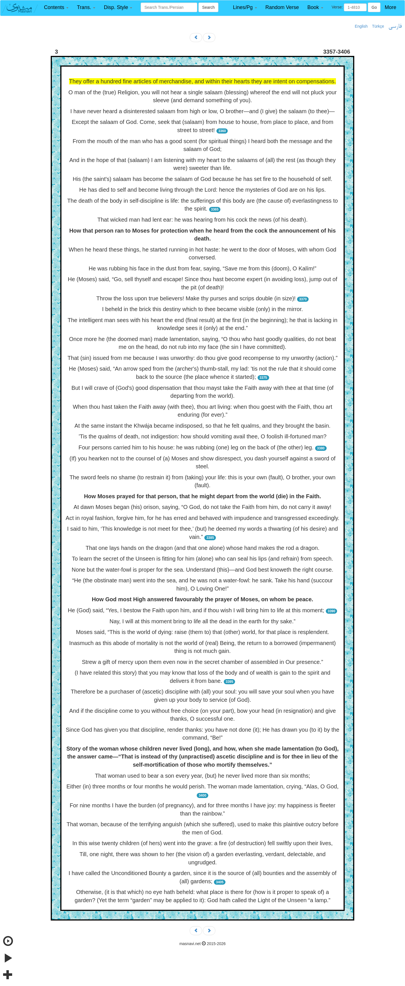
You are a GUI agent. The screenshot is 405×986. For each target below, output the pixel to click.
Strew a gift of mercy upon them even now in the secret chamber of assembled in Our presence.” (202, 662)
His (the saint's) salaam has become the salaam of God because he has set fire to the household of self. (202, 179)
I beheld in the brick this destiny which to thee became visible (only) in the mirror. (202, 309)
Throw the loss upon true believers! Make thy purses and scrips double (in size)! (196, 298)
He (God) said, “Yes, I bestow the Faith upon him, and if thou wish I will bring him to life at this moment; (196, 610)
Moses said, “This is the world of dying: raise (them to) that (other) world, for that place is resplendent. (202, 632)
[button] (56, 7)
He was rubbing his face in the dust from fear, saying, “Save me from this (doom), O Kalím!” (202, 268)
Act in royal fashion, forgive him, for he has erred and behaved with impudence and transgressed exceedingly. (202, 518)
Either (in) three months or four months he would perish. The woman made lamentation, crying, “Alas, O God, (203, 786)
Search (208, 7)
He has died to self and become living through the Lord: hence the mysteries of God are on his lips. (202, 190)
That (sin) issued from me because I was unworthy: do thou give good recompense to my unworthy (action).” (202, 358)
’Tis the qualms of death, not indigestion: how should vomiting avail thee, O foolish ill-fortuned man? (203, 436)
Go (374, 7)
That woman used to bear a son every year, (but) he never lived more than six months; (202, 776)
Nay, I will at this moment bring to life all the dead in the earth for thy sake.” (203, 621)
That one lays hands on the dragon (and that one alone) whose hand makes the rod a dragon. (202, 548)
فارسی (395, 26)
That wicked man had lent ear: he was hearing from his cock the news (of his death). (203, 220)
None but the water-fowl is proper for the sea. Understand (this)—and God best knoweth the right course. (202, 570)
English (361, 26)
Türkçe (378, 26)
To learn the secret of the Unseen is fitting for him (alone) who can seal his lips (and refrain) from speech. (202, 559)
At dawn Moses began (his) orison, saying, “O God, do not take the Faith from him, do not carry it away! (202, 507)
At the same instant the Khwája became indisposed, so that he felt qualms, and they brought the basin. (202, 426)
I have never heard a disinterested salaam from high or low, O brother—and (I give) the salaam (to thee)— (202, 111)
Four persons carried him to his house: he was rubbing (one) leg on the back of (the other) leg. (195, 447)
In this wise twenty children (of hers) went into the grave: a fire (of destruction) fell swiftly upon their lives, (202, 843)
